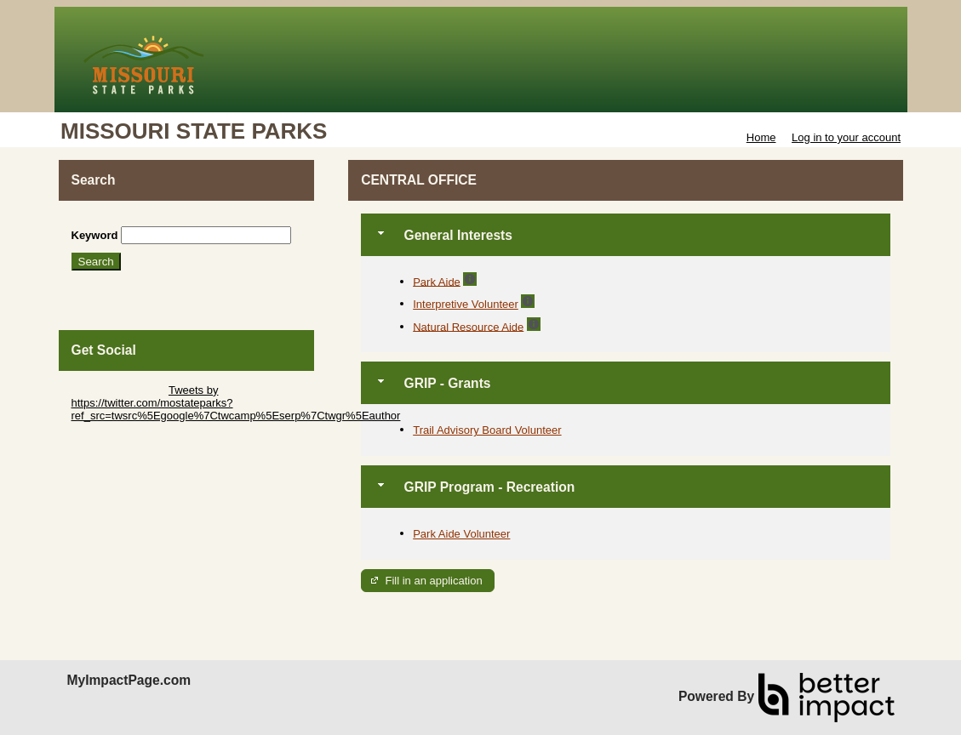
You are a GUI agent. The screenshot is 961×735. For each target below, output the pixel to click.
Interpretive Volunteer (465, 304)
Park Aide (436, 281)
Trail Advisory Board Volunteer (487, 430)
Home (761, 137)
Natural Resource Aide (468, 326)
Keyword (95, 235)
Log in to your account (846, 137)
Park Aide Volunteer (461, 533)
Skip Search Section (121, 220)
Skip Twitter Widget (119, 390)
